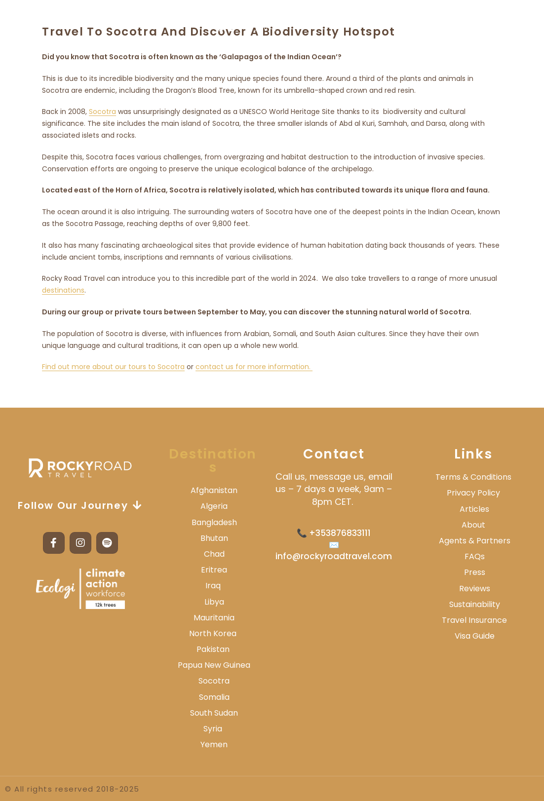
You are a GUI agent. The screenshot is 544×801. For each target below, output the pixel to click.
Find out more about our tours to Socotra (113, 367)
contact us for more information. (253, 367)
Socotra (102, 111)
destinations (63, 290)
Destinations (213, 460)
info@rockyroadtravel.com (333, 556)
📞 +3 (308, 533)
